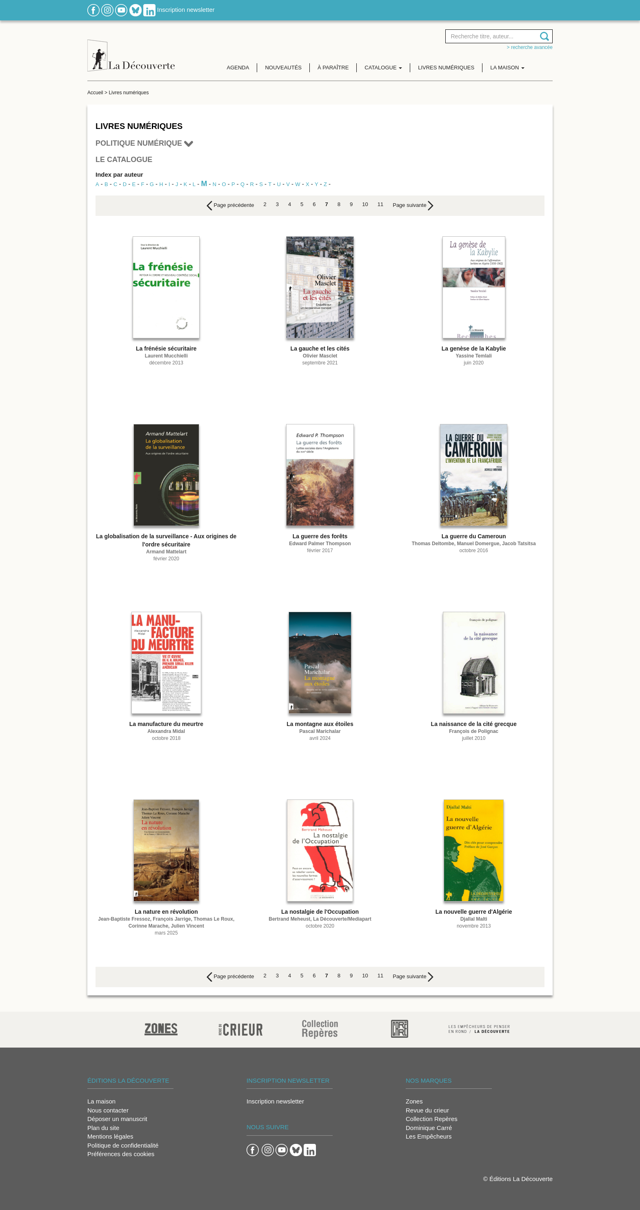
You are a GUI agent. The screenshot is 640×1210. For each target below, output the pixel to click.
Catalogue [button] (383, 67)
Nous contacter (108, 1110)
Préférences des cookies (120, 1153)
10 (365, 204)
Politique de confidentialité (122, 1145)
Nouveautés (283, 67)
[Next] (413, 205)
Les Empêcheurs (429, 1136)
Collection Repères (432, 1118)
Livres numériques (446, 67)
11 (380, 204)
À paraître (333, 67)
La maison (101, 1101)
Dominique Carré (429, 1127)
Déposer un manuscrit (117, 1118)
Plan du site (103, 1127)
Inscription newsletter (186, 9)
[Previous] (230, 205)
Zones (414, 1101)
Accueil (95, 92)
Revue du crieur (427, 1110)
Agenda (238, 67)
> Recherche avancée (530, 47)
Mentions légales (110, 1136)
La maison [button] (507, 67)
